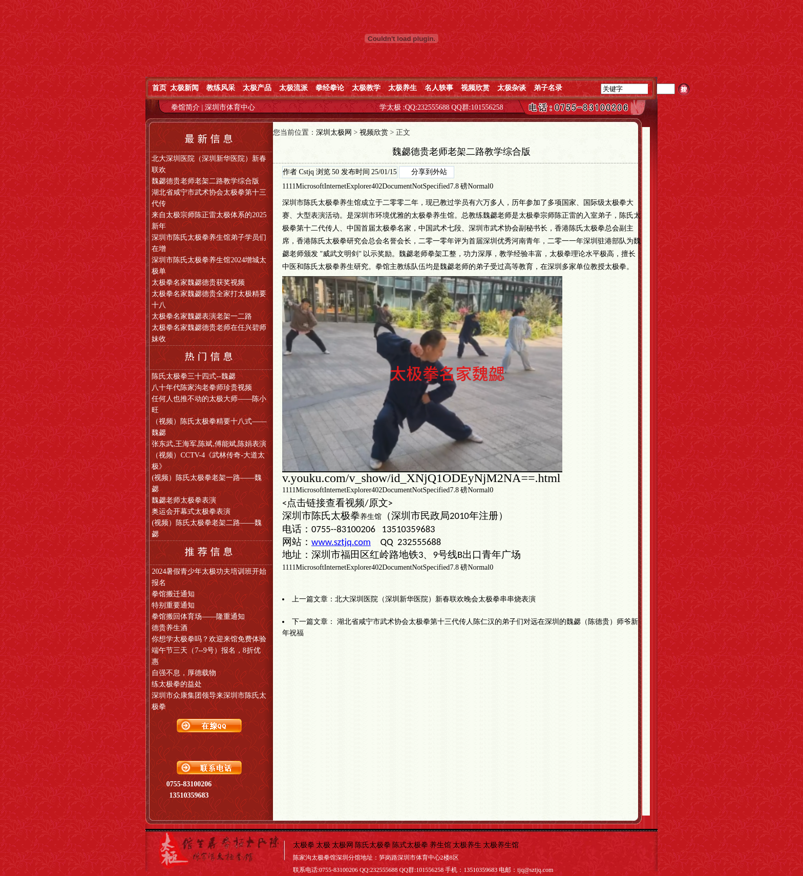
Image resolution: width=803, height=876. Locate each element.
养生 (347, 266)
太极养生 (467, 845)
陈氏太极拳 (373, 845)
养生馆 (371, 516)
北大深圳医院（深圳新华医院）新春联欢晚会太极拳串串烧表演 (435, 599)
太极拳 (615, 202)
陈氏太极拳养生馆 (332, 202)
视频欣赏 (374, 132)
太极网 (342, 845)
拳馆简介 (186, 107)
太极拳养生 (429, 215)
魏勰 (490, 215)
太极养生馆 (501, 845)
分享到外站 (429, 172)
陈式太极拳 (410, 845)
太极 (526, 215)
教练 (476, 215)
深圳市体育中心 (230, 107)
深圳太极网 (334, 132)
